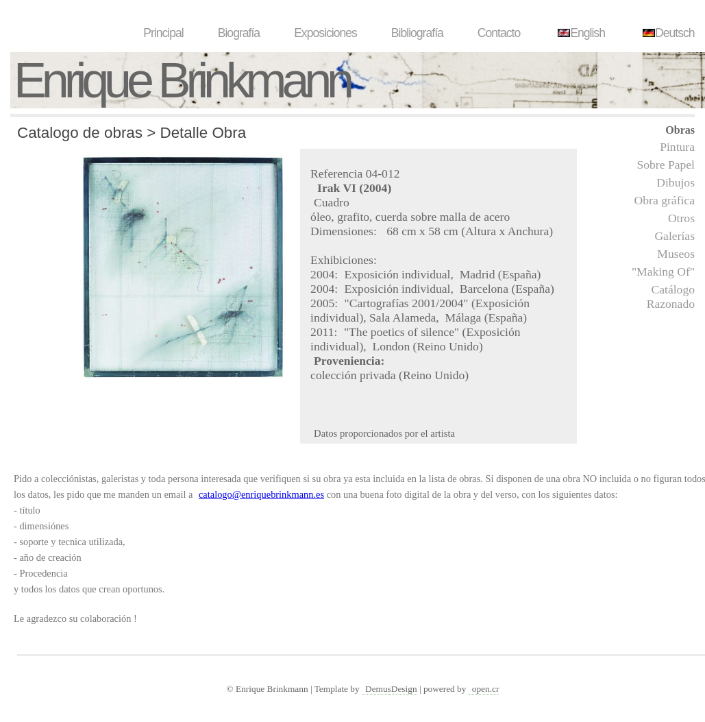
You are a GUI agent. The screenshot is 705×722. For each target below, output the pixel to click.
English (579, 33)
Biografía (239, 33)
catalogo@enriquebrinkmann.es (261, 494)
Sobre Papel (665, 164)
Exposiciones (325, 33)
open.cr (485, 689)
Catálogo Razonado (671, 296)
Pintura (677, 147)
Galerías (674, 236)
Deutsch (667, 33)
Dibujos (675, 182)
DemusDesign (391, 689)
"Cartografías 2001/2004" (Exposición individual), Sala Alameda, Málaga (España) (420, 310)
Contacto (499, 33)
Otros (681, 218)
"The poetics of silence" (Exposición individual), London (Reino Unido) (415, 339)
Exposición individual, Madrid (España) (443, 274)
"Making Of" (663, 271)
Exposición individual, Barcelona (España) (449, 289)
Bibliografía (417, 33)
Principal (163, 33)
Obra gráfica (664, 200)
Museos (676, 254)
